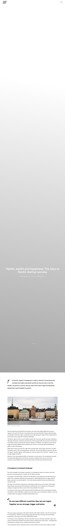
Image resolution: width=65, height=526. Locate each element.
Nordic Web (29, 514)
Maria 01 (29, 452)
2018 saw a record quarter (26, 478)
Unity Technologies (17, 446)
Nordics (33, 343)
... (29, 343)
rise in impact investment (16, 513)
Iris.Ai (37, 519)
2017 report (18, 490)
